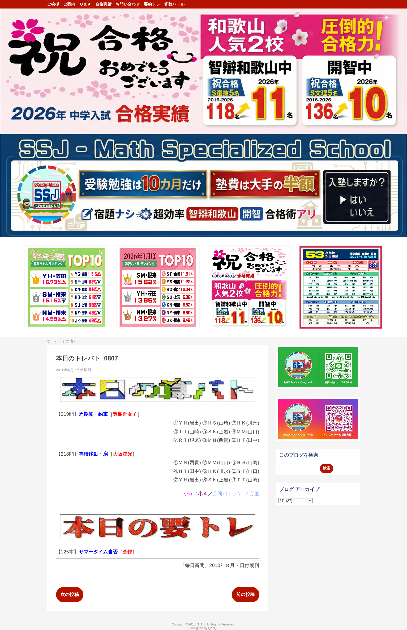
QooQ (212, 628)
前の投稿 (245, 594)
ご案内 (69, 4)
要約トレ (152, 4)
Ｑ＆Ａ (85, 4)
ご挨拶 (53, 4)
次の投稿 (70, 594)
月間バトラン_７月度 (236, 493)
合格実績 (103, 4)
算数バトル (174, 4)
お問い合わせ (127, 4)
